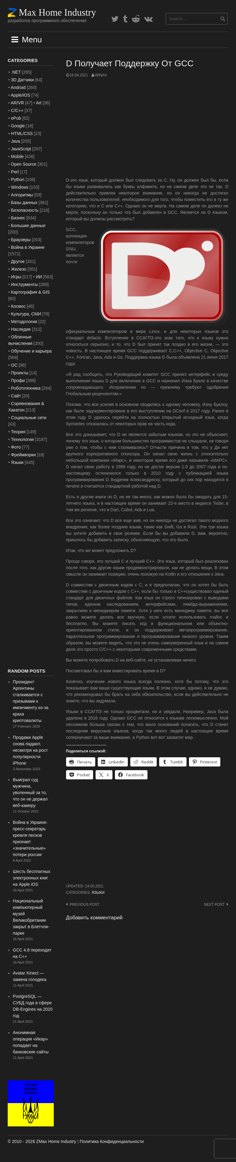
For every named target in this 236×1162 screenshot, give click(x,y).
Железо (18, 269)
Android (18, 87)
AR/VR (17, 102)
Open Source (24, 164)
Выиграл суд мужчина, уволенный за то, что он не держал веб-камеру (30, 792)
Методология (24, 321)
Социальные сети (28, 417)
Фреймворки (23, 454)
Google (18, 125)
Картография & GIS (30, 292)
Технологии (22, 439)
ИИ (39, 276)
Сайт (16, 395)
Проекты (19, 372)
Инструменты (24, 284)
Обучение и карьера (31, 351)
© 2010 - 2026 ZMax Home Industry (42, 1141)
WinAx (101, 75)
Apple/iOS (20, 95)
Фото (16, 447)
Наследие (21, 329)
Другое (18, 261)
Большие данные (28, 225)
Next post (214, 904)
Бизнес (18, 217)
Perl (15, 171)
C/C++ (17, 110)
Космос (18, 306)
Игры (16, 276)
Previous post (85, 904)
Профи (18, 380)
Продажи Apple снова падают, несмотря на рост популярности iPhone (30, 750)
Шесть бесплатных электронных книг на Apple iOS (31, 878)
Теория (18, 431)
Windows (20, 187)
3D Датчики (22, 79)
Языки (98, 892)
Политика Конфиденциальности (112, 1141)
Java (15, 141)
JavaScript (21, 148)
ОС (14, 365)
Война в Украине (28, 247)
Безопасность (24, 210)
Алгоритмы (22, 194)
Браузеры (21, 239)
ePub (16, 118)
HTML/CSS (22, 133)
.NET (16, 72)
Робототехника (26, 388)
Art (38, 102)
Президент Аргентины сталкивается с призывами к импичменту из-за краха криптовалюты (31, 701)
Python (18, 179)
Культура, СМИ (26, 313)
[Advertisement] (147, 128)
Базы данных (24, 202)
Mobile (17, 156)
